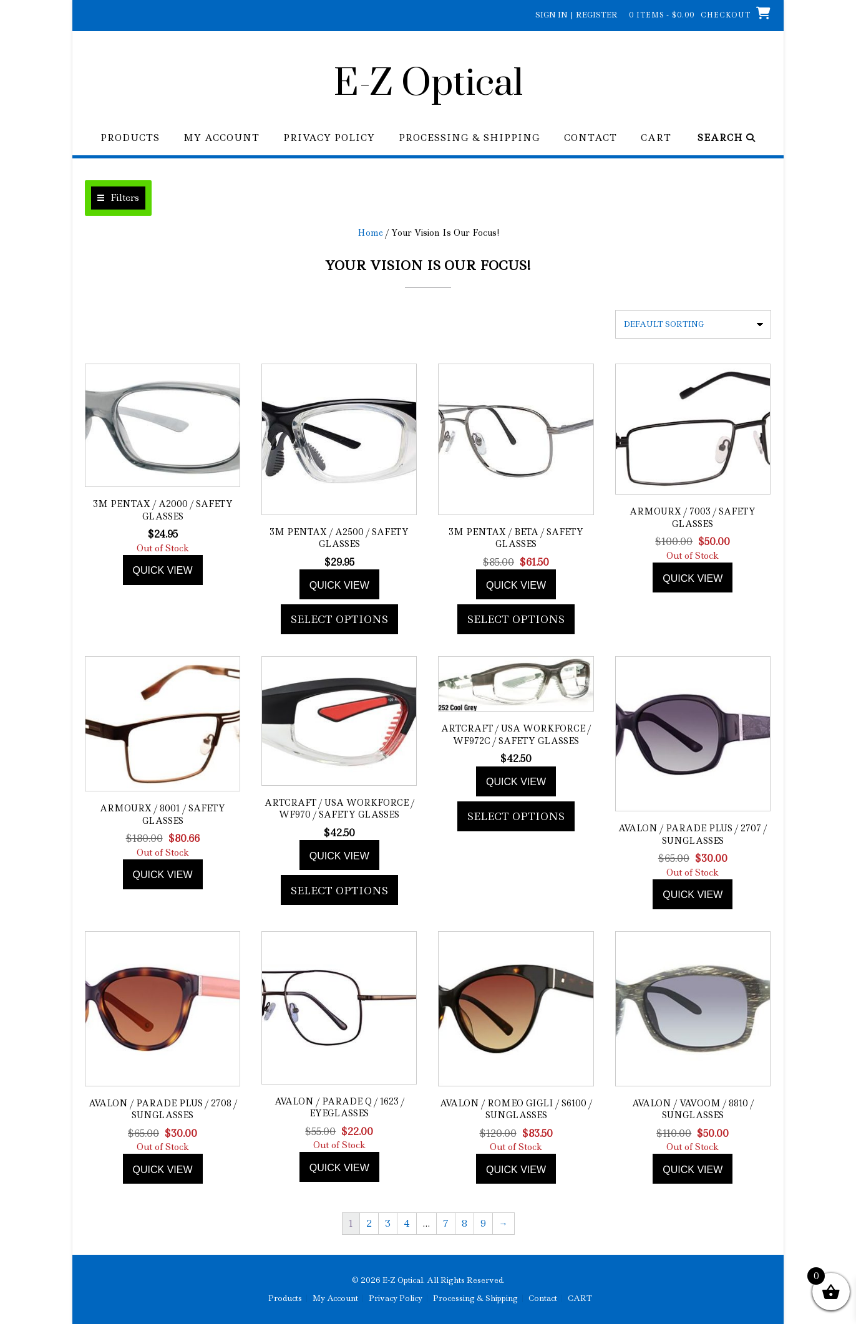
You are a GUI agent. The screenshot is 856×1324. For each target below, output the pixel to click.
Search (727, 138)
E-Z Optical (428, 84)
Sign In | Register (576, 14)
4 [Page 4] (407, 1223)
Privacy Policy (329, 138)
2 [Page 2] (369, 1223)
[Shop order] (693, 324)
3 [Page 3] (388, 1223)
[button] (118, 198)
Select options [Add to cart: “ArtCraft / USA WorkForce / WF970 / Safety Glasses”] (339, 890)
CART (656, 138)
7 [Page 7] (446, 1223)
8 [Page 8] (464, 1223)
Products (130, 138)
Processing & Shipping (469, 138)
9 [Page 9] (483, 1223)
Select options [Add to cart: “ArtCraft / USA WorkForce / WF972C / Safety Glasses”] (516, 816)
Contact (590, 138)
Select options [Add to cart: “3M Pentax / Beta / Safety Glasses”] (516, 619)
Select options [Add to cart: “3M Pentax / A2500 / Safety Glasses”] (339, 619)
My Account (221, 138)
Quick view (163, 570)
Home (370, 232)
